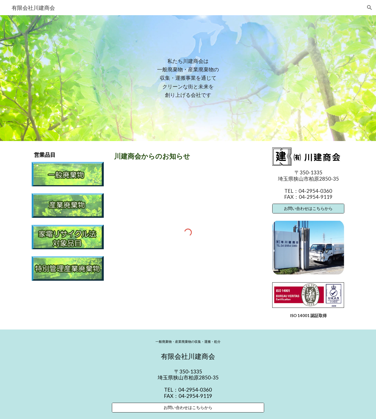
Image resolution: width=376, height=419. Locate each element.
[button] (369, 7)
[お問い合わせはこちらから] (308, 208)
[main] (188, 78)
